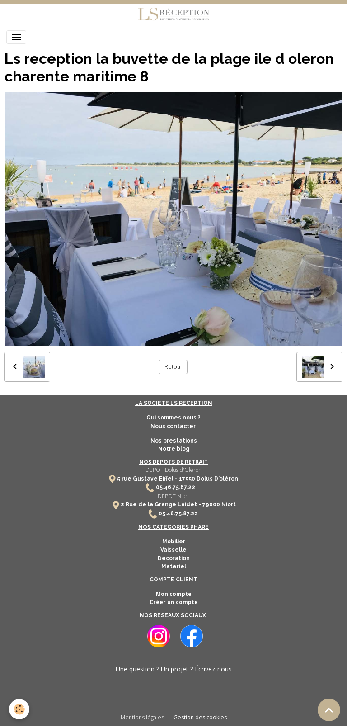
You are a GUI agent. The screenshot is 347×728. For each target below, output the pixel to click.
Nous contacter (173, 426)
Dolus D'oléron (216, 479)
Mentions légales (142, 717)
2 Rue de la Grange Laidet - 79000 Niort (178, 504)
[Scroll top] (329, 710)
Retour (173, 367)
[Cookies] (19, 709)
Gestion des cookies (200, 717)
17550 (187, 479)
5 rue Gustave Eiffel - (148, 479)
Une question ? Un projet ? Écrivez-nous (174, 669)
